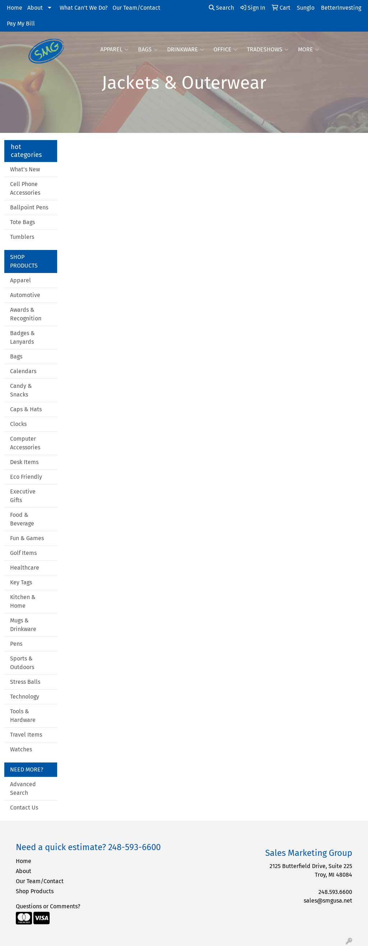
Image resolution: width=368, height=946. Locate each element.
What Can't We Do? (83, 7)
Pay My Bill (21, 23)
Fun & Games (27, 538)
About (35, 7)
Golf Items (23, 552)
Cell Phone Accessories (25, 188)
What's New (25, 169)
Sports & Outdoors (22, 663)
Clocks (18, 424)
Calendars (23, 371)
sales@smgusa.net (328, 900)
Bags (148, 49)
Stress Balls (25, 681)
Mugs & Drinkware (23, 624)
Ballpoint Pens (29, 207)
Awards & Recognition (25, 314)
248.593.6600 (335, 892)
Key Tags (21, 582)
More (308, 49)
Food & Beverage (22, 519)
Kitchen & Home (23, 601)
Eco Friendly (26, 476)
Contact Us (24, 807)
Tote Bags (22, 222)
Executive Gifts (23, 496)
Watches (21, 749)
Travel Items (26, 734)
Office (225, 49)
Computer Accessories (25, 443)
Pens (16, 643)
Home (14, 7)
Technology (24, 696)
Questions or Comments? (48, 906)
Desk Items (24, 462)
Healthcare (24, 567)
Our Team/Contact (136, 7)
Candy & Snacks (21, 390)
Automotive (25, 295)
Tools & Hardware (23, 715)
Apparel (114, 49)
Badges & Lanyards (22, 337)
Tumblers (22, 236)
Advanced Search (23, 788)
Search (221, 7)
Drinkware (185, 49)
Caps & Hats (26, 409)
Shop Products (35, 891)
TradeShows (268, 49)
